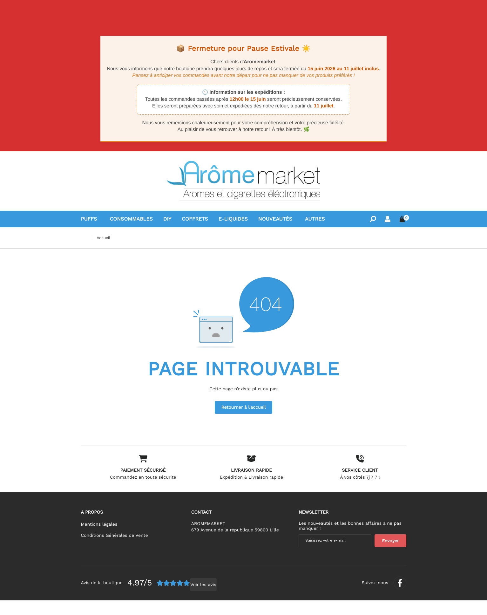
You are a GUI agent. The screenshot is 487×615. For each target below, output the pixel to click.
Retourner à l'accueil (243, 407)
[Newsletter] (390, 553)
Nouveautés (275, 219)
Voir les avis (175, 599)
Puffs (89, 219)
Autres (315, 219)
